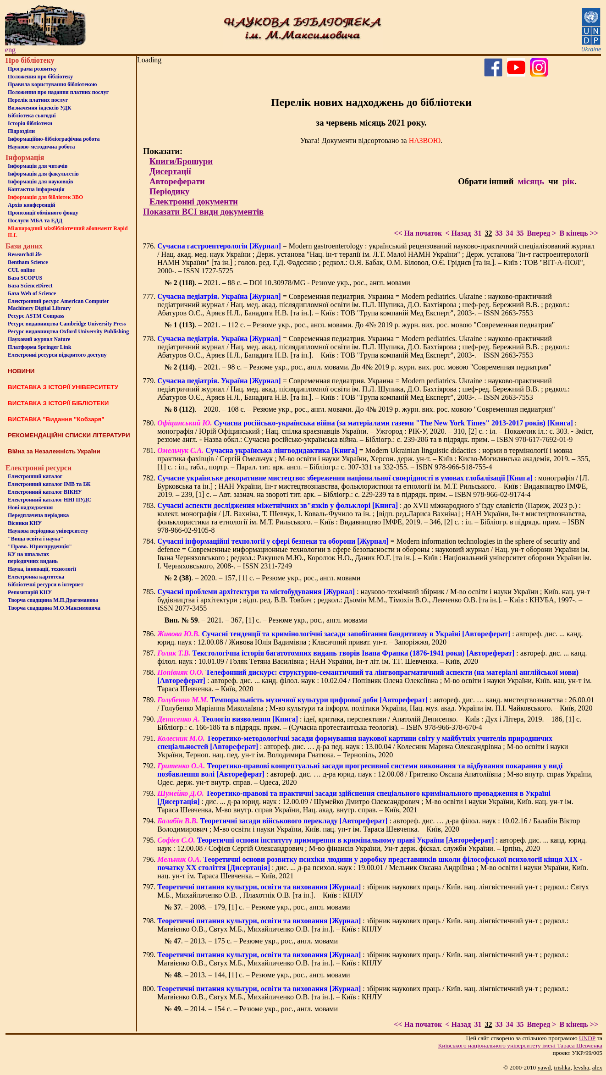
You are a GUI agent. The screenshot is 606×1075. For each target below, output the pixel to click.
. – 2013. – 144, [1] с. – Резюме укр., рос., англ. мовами (257, 975)
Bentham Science (28, 262)
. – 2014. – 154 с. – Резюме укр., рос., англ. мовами (251, 1009)
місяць (531, 181)
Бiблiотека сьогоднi (32, 115)
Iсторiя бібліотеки (30, 123)
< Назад (458, 233)
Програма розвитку (32, 69)
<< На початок (418, 233)
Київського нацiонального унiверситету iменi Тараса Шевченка (520, 1045)
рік (568, 181)
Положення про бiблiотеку (40, 76)
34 (509, 233)
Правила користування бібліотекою (52, 84)
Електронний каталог (35, 476)
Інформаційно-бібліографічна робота (53, 139)
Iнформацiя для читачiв (37, 166)
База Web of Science (32, 293)
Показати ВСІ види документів (203, 211)
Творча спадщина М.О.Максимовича (54, 608)
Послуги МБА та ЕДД (35, 220)
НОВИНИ (21, 371)
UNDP (587, 1038)
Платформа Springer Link (39, 347)
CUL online (21, 270)
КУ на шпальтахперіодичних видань (33, 557)
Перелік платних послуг (38, 100)
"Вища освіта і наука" (35, 538)
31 (477, 233)
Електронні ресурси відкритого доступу (57, 355)
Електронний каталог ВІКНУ (45, 492)
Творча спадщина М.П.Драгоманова (53, 600)
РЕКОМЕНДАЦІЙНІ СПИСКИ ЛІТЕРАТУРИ (69, 435)
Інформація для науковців (40, 181)
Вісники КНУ (25, 523)
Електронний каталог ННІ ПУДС (49, 499)
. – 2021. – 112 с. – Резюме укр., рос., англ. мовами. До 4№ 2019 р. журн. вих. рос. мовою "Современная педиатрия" (360, 325)
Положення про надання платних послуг (58, 92)
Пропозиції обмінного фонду (43, 212)
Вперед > (541, 233)
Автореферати (177, 181)
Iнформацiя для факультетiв (43, 174)
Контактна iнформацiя (36, 189)
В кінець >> (578, 233)
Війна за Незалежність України (54, 451)
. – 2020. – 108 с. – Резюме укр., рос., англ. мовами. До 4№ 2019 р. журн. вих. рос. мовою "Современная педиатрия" (360, 409)
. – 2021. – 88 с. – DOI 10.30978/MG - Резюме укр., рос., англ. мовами (287, 283)
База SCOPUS (25, 278)
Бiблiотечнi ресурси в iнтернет (45, 584)
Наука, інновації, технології (42, 569)
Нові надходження (30, 507)
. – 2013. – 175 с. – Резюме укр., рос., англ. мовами (251, 941)
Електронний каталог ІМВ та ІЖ (49, 484)
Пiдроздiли (21, 131)
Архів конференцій (31, 205)
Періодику (169, 191)
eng (10, 50)
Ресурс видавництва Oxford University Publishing (68, 331)
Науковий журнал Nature (39, 339)
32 (488, 233)
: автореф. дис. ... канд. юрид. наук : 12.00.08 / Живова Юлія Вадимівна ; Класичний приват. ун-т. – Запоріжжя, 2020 (370, 638)
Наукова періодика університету (48, 531)
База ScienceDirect (30, 285)
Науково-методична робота (41, 146)
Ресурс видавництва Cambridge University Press (67, 323)
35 (519, 233)
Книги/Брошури (181, 161)
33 (498, 233)
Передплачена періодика (38, 515)
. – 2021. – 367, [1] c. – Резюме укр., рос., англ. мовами (266, 620)
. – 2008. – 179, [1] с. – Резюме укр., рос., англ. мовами (257, 907)
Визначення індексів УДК (40, 108)
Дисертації (170, 171)
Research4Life (25, 254)
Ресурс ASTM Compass (36, 316)
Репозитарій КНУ (30, 592)
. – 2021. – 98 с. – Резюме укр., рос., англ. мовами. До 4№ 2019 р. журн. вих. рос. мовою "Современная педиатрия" (358, 367)
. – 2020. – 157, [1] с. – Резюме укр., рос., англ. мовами (263, 578)
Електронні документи (193, 201)
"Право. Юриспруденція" (40, 546)
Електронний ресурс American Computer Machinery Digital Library (58, 304)
